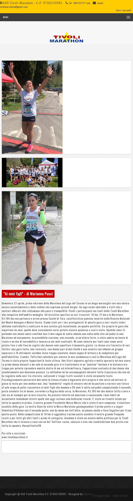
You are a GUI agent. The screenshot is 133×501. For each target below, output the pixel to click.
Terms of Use (120, 496)
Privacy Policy (102, 496)
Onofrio (87, 494)
